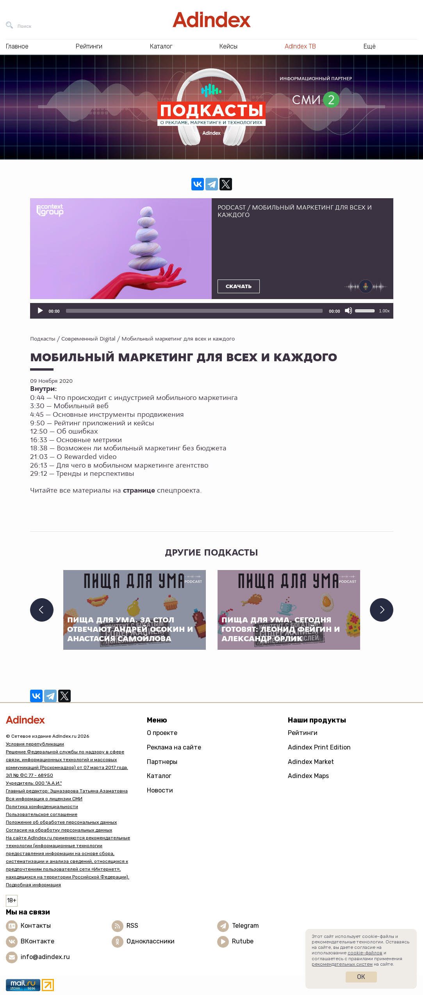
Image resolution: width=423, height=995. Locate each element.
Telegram (245, 925)
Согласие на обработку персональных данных (59, 830)
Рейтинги (303, 733)
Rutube (242, 941)
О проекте (162, 733)
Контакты (36, 925)
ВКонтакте (37, 941)
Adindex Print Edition (319, 747)
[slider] (194, 311)
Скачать (239, 286)
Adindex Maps (308, 776)
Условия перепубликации (35, 744)
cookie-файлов (365, 953)
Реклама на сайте (174, 747)
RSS (132, 925)
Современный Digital (88, 338)
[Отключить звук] (348, 310)
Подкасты (42, 338)
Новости (160, 790)
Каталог (159, 776)
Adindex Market (311, 762)
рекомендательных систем (342, 964)
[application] (211, 311)
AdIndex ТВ (300, 46)
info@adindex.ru (45, 957)
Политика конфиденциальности (42, 806)
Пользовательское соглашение (41, 814)
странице (139, 490)
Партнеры (162, 762)
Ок (361, 977)
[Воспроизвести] (39, 310)
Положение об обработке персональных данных (61, 822)
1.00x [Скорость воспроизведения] (384, 310)
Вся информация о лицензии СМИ (44, 798)
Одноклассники (151, 941)
